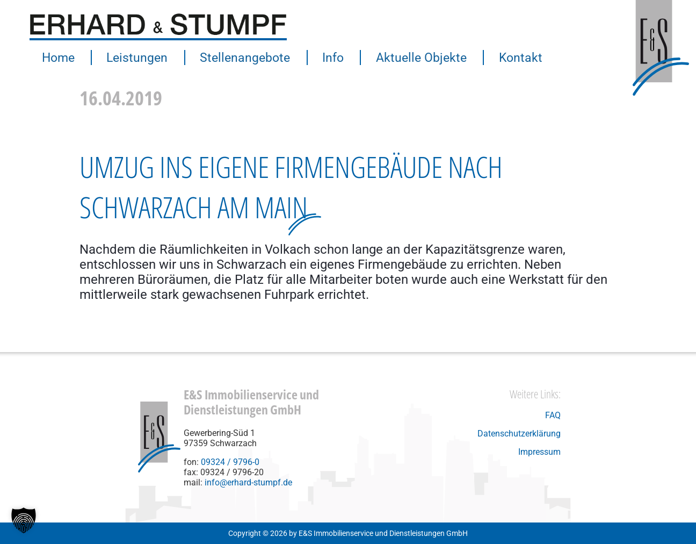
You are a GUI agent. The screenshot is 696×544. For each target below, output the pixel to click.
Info (322, 57)
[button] (23, 520)
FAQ (553, 415)
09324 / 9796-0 (230, 462)
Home (57, 57)
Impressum (539, 452)
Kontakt (503, 57)
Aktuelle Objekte (407, 57)
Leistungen (133, 57)
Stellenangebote (237, 57)
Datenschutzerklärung (519, 433)
